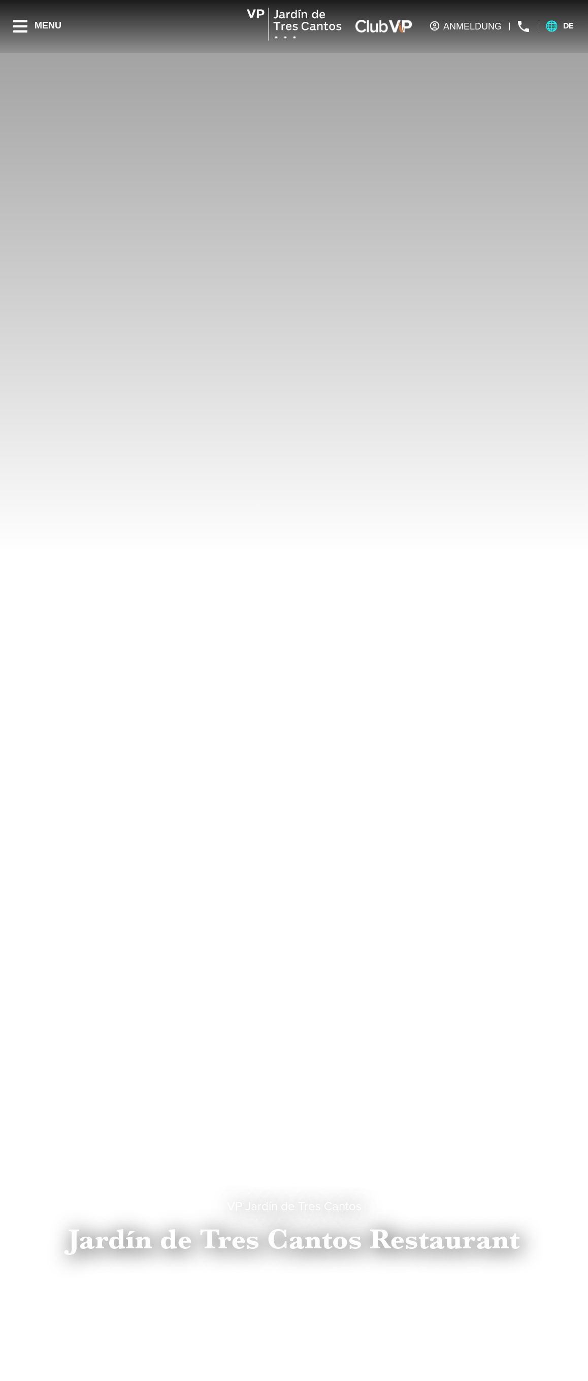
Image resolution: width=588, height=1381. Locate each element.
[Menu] (20, 26)
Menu (48, 25)
